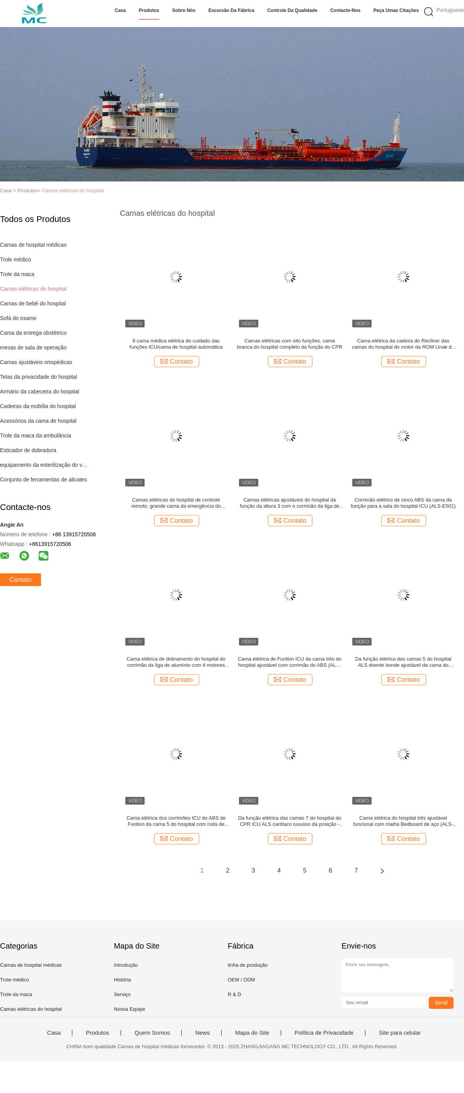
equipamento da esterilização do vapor (44, 465)
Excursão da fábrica (231, 10)
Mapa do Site (252, 1032)
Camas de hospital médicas (33, 245)
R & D (234, 994)
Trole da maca (17, 274)
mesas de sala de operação (33, 347)
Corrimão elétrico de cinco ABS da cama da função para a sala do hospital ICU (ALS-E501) (403, 503)
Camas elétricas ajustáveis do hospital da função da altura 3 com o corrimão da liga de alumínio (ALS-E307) (289, 503)
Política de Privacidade (324, 1032)
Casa (120, 10)
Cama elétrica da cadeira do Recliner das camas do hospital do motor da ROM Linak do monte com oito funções (403, 344)
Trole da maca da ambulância (35, 435)
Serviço (122, 994)
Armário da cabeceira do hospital (39, 391)
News (202, 1032)
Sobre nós (183, 10)
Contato (20, 579)
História (122, 980)
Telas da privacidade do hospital (38, 377)
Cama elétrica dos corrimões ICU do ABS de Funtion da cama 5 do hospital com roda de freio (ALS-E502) (176, 821)
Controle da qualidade (292, 10)
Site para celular (400, 1032)
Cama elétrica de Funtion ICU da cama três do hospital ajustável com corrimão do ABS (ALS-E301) (289, 662)
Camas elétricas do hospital (73, 190)
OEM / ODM (241, 980)
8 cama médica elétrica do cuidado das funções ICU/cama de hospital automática (176, 344)
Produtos (149, 10)
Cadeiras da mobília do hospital (38, 406)
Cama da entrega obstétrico (33, 333)
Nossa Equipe (129, 1009)
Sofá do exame (18, 318)
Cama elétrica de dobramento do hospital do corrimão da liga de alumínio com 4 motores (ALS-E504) (175, 662)
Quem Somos (152, 1032)
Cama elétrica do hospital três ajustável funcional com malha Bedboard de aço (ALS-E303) (403, 821)
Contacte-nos (345, 10)
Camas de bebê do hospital (33, 303)
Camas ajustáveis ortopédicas (36, 362)
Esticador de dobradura (28, 450)
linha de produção (248, 965)
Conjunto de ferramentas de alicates (43, 479)
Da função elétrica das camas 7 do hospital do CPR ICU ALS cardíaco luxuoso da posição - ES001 (289, 821)
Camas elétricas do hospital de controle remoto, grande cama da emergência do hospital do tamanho (176, 503)
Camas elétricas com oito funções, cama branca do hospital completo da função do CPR (289, 344)
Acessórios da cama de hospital (38, 421)
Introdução (125, 965)
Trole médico (15, 259)
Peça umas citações (396, 10)
